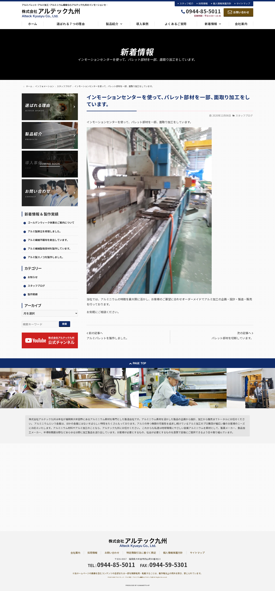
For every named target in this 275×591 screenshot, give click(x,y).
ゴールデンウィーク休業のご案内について (51, 222)
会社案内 (75, 552)
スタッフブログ (244, 115)
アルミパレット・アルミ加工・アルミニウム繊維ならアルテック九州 (134, 577)
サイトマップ (243, 3)
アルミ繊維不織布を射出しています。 (48, 240)
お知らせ (33, 277)
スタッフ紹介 (186, 3)
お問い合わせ (112, 552)
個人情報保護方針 (222, 3)
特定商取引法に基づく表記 (141, 552)
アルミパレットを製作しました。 (108, 338)
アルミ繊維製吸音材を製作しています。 (50, 248)
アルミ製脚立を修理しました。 (45, 231)
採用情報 (203, 3)
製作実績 (33, 294)
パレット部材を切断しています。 (232, 338)
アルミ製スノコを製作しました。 (46, 257)
